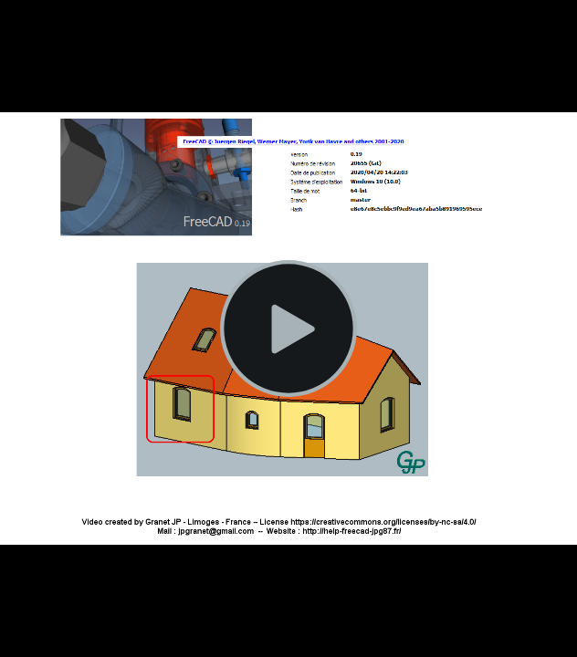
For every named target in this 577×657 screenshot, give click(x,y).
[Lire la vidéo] (288, 328)
